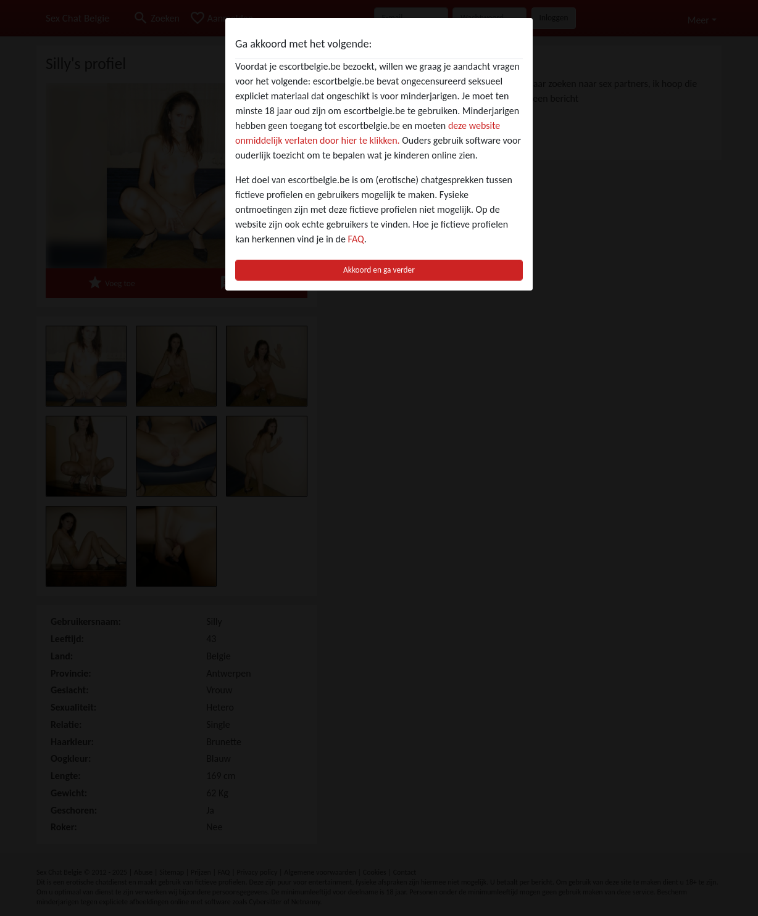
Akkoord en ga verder (379, 270)
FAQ (356, 239)
